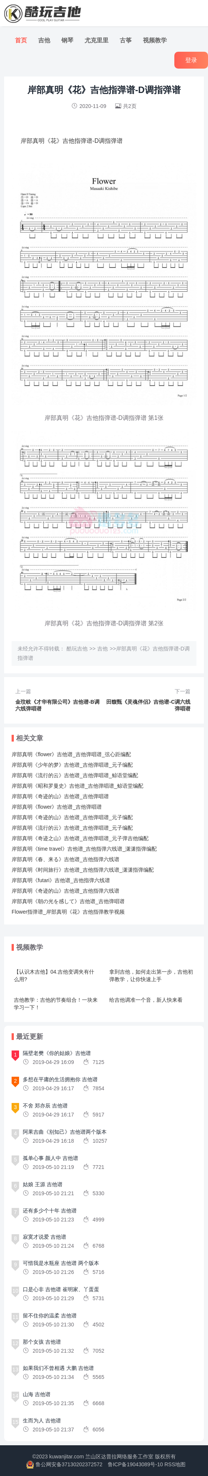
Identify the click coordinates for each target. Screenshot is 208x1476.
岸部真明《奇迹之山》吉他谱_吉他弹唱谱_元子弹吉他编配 (80, 838)
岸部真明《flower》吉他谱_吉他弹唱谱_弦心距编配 (71, 754)
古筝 (126, 40)
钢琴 (67, 40)
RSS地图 (175, 1464)
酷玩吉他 (77, 649)
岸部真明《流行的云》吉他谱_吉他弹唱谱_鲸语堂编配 (75, 775)
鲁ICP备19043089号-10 (135, 1464)
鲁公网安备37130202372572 (69, 1464)
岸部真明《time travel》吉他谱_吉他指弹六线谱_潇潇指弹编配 (84, 849)
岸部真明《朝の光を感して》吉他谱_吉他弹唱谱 (68, 901)
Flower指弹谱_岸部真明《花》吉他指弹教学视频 (68, 912)
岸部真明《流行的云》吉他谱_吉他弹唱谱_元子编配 (72, 828)
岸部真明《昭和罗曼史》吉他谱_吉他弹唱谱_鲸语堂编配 (77, 786)
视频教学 (155, 40)
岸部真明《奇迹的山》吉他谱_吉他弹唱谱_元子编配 (72, 817)
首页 (21, 40)
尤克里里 (96, 40)
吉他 (44, 40)
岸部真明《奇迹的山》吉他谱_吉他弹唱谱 (60, 796)
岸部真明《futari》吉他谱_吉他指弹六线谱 (61, 880)
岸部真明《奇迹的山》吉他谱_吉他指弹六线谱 (65, 891)
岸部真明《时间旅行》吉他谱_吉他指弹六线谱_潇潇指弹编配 (83, 870)
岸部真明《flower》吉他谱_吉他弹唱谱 (57, 807)
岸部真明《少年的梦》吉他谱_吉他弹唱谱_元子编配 (72, 765)
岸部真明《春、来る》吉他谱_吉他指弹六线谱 (65, 859)
